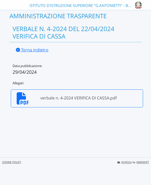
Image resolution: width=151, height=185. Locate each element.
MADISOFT (142, 162)
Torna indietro (32, 50)
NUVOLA (124, 162)
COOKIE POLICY (11, 162)
